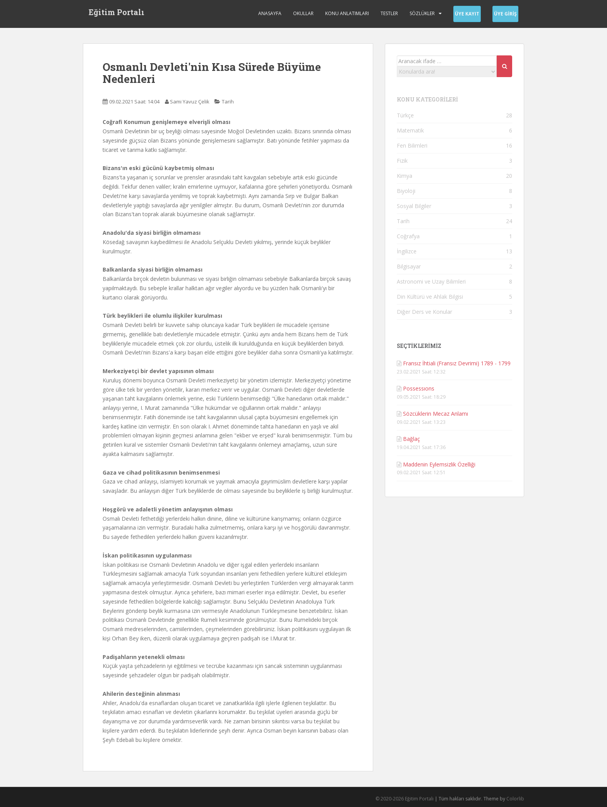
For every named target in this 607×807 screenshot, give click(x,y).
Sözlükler (422, 13)
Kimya (404, 175)
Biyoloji (406, 190)
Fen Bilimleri (412, 145)
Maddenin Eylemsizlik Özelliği (439, 464)
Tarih (228, 101)
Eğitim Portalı (116, 14)
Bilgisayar (409, 266)
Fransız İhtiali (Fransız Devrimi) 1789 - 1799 (457, 363)
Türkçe (405, 115)
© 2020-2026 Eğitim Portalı (405, 798)
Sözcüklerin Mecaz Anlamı (435, 413)
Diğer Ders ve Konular (424, 311)
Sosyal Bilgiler (414, 206)
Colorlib (515, 798)
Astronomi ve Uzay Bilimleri (431, 281)
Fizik (402, 160)
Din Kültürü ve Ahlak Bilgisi (430, 296)
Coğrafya (408, 236)
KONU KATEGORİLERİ (427, 99)
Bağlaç (411, 438)
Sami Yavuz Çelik (189, 101)
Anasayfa (269, 13)
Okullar (303, 13)
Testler (389, 13)
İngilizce (407, 251)
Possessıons (418, 388)
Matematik (410, 130)
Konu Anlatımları (347, 13)
